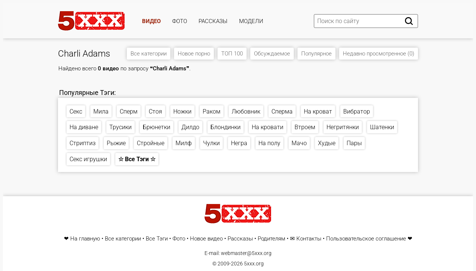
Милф (184, 143)
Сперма (282, 111)
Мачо (299, 143)
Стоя (155, 111)
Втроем (305, 127)
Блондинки (225, 127)
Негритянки (343, 127)
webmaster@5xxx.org (246, 253)
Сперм (129, 111)
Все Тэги (157, 239)
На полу (269, 143)
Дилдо (190, 127)
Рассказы (213, 21)
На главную (85, 239)
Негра (239, 143)
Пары (354, 143)
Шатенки (382, 127)
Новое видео (206, 239)
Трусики (120, 127)
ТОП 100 (232, 53)
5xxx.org (254, 264)
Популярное (316, 53)
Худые (326, 143)
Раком (212, 111)
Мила (101, 111)
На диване (84, 127)
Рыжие (116, 143)
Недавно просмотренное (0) (378, 53)
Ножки (182, 111)
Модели (251, 21)
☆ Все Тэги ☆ (136, 159)
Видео (151, 21)
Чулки (211, 143)
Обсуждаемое (272, 53)
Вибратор (356, 111)
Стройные (150, 143)
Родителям (271, 239)
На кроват (318, 111)
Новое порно (194, 53)
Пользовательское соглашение (366, 239)
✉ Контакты (305, 239)
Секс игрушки (88, 159)
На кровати (267, 127)
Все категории (149, 53)
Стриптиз (83, 143)
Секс (76, 111)
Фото (179, 21)
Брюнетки (156, 127)
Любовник (246, 111)
